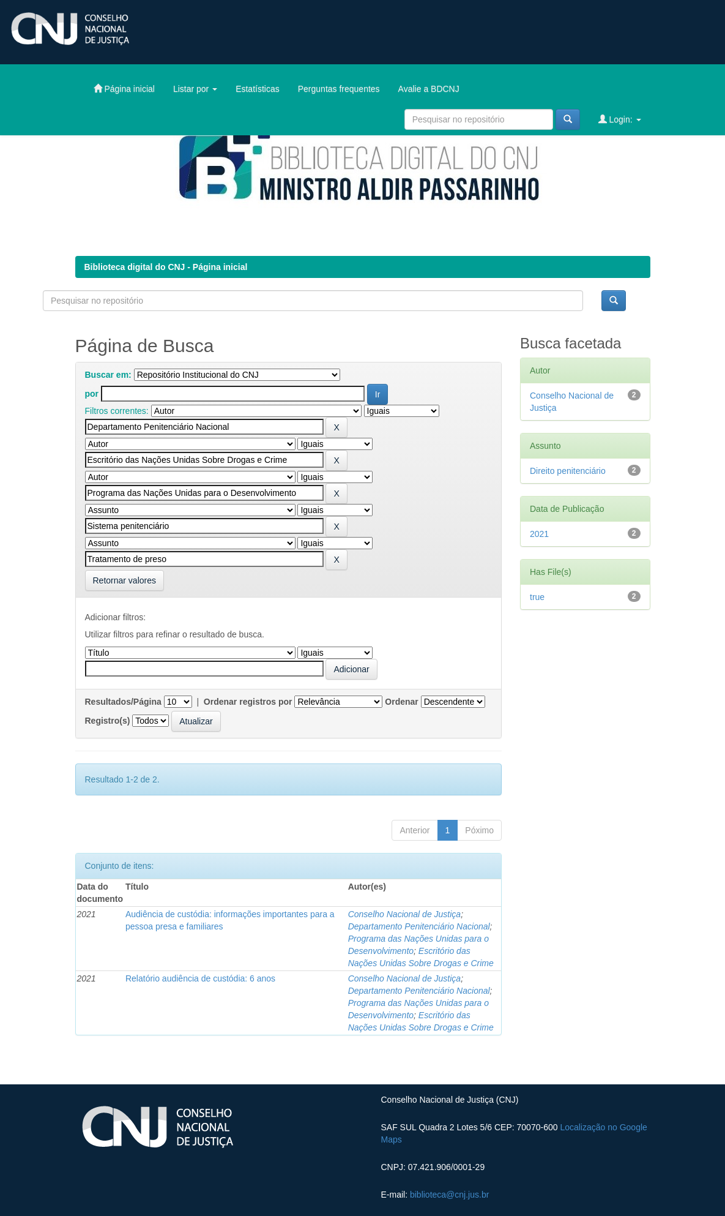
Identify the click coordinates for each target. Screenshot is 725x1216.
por (92, 394)
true (537, 597)
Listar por (195, 89)
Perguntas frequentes (339, 89)
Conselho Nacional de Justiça (404, 914)
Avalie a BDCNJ (428, 89)
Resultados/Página (123, 702)
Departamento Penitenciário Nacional (419, 926)
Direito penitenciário (568, 471)
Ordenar (401, 702)
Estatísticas (258, 89)
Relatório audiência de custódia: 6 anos (200, 978)
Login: (619, 119)
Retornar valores (125, 580)
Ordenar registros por (248, 702)
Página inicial (124, 88)
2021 (539, 534)
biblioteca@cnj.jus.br (449, 1194)
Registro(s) (107, 721)
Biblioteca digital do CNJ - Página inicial (166, 267)
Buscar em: (108, 375)
